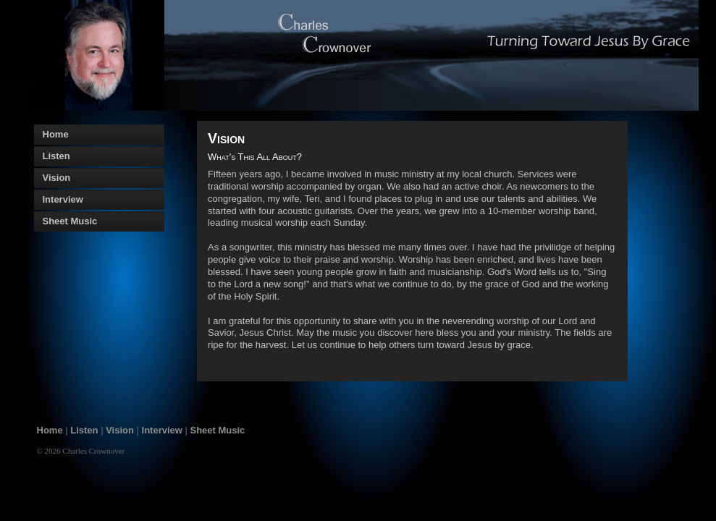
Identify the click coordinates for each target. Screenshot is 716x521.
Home (50, 430)
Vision (120, 430)
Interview (162, 430)
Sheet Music (217, 430)
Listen (84, 430)
